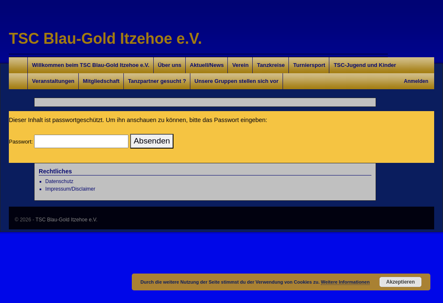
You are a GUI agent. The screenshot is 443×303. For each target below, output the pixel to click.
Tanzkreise (271, 65)
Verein (240, 65)
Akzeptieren (400, 282)
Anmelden (416, 81)
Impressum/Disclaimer (70, 189)
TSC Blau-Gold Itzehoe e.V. (105, 38)
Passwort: (68, 141)
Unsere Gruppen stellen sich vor (236, 81)
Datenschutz (59, 181)
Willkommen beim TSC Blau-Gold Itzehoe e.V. (90, 65)
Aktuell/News (207, 65)
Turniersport (309, 65)
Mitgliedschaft (101, 81)
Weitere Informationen (345, 281)
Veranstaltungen (53, 81)
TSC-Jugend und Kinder (365, 65)
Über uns (169, 65)
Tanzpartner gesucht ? (157, 81)
